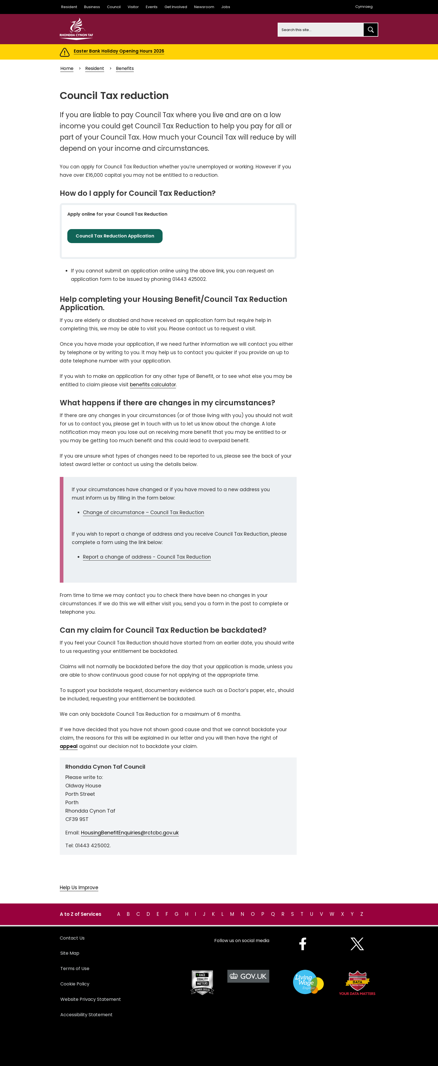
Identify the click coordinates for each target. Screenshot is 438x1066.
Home (66, 68)
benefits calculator (153, 384)
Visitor (133, 7)
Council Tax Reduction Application (115, 236)
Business (92, 7)
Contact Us (72, 938)
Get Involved (176, 7)
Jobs (225, 7)
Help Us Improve (79, 887)
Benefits (125, 68)
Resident (69, 7)
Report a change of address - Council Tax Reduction (147, 557)
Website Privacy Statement (90, 999)
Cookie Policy (74, 984)
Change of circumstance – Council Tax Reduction (143, 512)
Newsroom (204, 7)
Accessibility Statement (86, 1014)
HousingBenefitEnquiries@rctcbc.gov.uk (130, 832)
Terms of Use (74, 968)
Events (152, 7)
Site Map (69, 953)
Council (114, 7)
